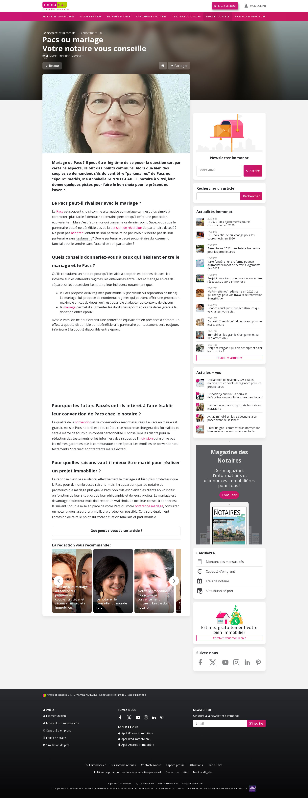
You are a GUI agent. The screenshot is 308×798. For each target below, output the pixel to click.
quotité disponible (77, 324)
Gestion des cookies (177, 772)
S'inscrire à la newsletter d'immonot (216, 716)
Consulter (229, 495)
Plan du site (215, 765)
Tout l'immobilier (95, 765)
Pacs (59, 211)
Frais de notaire (212, 581)
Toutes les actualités (229, 358)
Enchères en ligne (118, 16)
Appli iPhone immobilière (135, 733)
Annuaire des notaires (151, 16)
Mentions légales (202, 772)
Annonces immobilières (58, 16)
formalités (167, 428)
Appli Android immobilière (136, 745)
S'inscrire (253, 171)
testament (84, 238)
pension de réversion (126, 227)
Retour (52, 66)
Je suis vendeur (225, 6)
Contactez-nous (151, 765)
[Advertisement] (116, 370)
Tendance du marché (186, 16)
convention (83, 422)
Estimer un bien (54, 716)
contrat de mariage (149, 506)
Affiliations (196, 765)
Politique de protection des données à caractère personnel (127, 772)
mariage (69, 307)
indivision (134, 293)
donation (66, 312)
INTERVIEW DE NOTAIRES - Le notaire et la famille (97, 694)
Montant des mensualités (220, 561)
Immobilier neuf (90, 16)
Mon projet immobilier (250, 16)
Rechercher (251, 196)
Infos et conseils (217, 16)
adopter (77, 233)
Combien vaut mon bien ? (229, 638)
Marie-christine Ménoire (66, 56)
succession (81, 284)
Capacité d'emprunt (215, 571)
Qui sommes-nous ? (123, 765)
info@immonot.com (192, 783)
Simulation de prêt (214, 591)
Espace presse (175, 765)
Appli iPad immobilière (134, 739)
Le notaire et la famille (59, 33)
